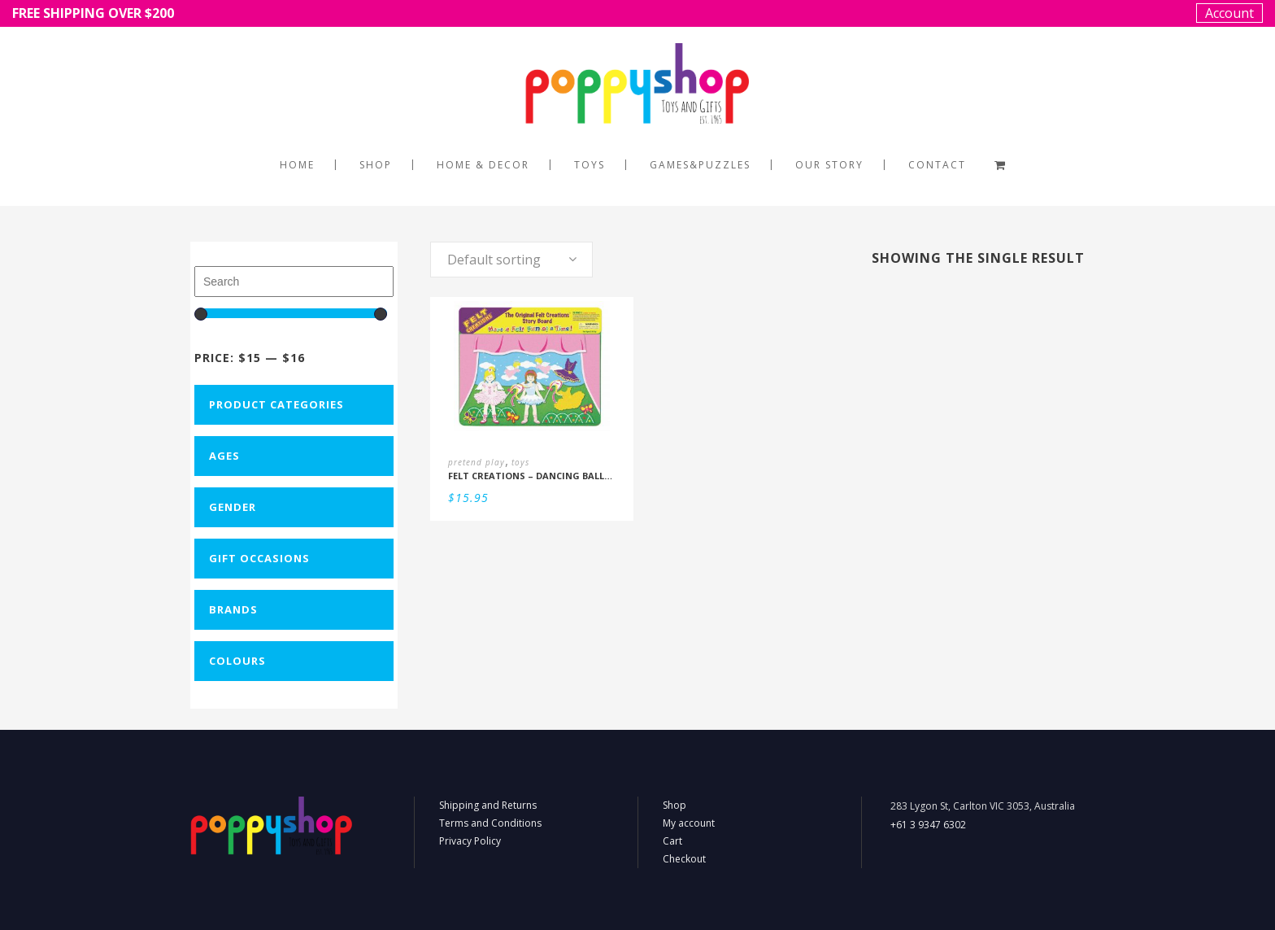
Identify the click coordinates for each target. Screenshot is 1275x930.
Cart (672, 841)
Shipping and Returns (488, 805)
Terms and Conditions (490, 823)
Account (1229, 13)
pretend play (476, 462)
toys (520, 462)
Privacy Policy (470, 841)
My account (689, 823)
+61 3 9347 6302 (928, 825)
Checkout (684, 859)
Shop (674, 805)
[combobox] (511, 259)
